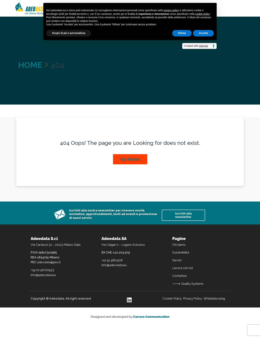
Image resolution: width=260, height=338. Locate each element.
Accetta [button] (203, 33)
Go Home (130, 159)
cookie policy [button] (202, 13)
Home (30, 65)
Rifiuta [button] (182, 33)
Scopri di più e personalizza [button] (68, 33)
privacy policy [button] (171, 10)
